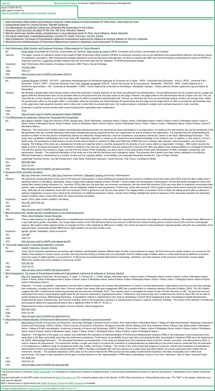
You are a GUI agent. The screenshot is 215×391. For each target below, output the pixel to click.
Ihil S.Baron (88, 27)
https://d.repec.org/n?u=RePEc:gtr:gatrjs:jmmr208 (46, 169)
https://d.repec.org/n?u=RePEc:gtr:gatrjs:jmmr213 (46, 316)
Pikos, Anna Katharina (98, 33)
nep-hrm (6, 3)
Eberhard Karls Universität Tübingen (38, 13)
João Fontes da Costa (127, 22)
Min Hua (50, 30)
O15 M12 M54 (28, 67)
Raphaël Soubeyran (58, 25)
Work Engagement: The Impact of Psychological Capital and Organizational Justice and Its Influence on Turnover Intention (64, 39)
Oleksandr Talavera (75, 30)
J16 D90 (26, 235)
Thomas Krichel (34, 389)
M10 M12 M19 (29, 309)
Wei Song (60, 30)
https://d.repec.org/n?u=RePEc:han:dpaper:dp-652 (46, 241)
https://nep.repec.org (66, 377)
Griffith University (75, 383)
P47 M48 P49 (28, 358)
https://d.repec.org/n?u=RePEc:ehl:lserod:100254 (46, 270)
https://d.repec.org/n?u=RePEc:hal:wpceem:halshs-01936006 (51, 114)
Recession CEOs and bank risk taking (23, 30)
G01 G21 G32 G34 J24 (33, 203)
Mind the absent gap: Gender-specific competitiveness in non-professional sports (44, 33)
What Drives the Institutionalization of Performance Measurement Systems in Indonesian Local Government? (58, 42)
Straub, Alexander (119, 33)
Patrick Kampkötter (10, 13)
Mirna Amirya (121, 42)
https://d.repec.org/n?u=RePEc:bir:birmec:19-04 (45, 209)
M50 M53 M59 (29, 162)
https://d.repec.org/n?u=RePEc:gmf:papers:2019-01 (47, 74)
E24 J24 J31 (28, 263)
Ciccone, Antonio (95, 36)
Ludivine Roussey (39, 25)
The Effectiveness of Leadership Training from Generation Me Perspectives (41, 27)
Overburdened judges (16, 25)
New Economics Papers (65, 3)
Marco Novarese (134, 377)
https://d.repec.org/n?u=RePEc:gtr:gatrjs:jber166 (45, 365)
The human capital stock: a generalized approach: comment (34, 36)
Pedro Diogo (110, 22)
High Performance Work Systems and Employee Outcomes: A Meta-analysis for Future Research (52, 22)
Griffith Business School (52, 383)
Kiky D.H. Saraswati (137, 39)
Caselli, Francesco (76, 36)
